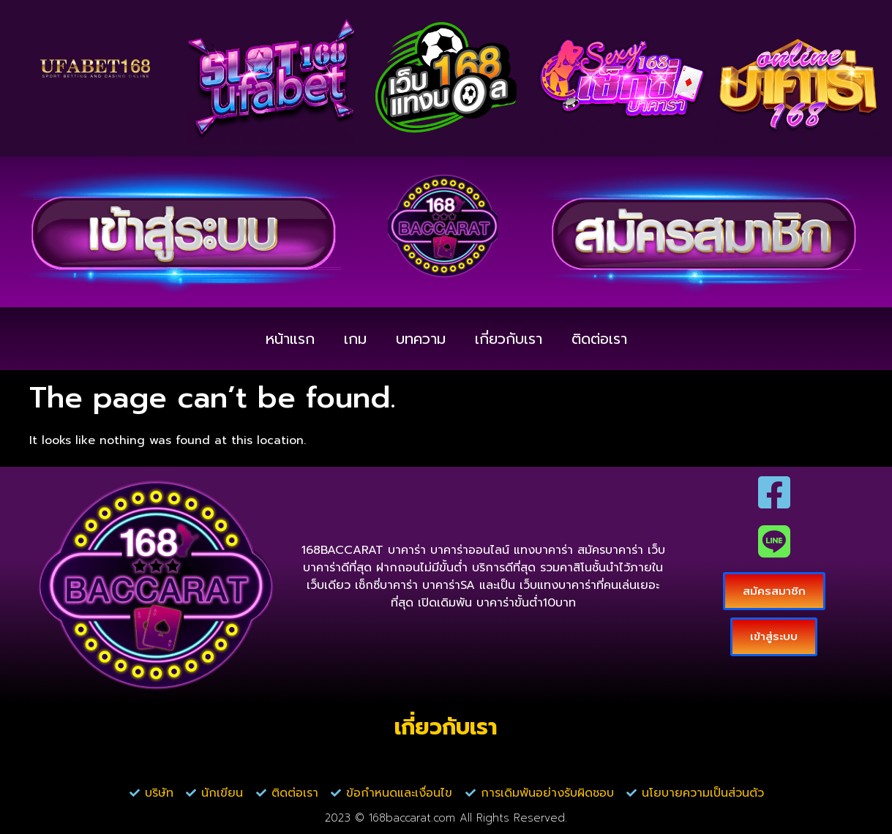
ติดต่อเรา (599, 339)
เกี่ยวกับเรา (508, 339)
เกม (355, 339)
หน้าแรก (290, 339)
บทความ (421, 339)
